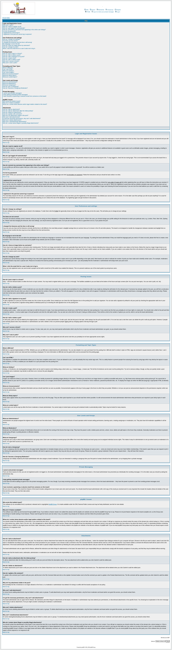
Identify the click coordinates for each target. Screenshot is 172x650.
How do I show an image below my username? (16, 45)
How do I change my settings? (11, 39)
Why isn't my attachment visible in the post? (15, 115)
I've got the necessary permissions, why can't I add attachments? (22, 118)
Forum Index (6, 17)
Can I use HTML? (8, 69)
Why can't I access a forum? (11, 61)
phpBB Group (53, 504)
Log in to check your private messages (103, 11)
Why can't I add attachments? (11, 117)
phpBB (83, 647)
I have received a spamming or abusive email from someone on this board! (24, 96)
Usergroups (109, 9)
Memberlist (100, 9)
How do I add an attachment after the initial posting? (18, 111)
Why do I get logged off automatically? (14, 28)
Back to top (6, 142)
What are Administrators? (10, 82)
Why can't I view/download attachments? (14, 121)
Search (92, 9)
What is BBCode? (8, 68)
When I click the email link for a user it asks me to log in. (19, 48)
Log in (117, 11)
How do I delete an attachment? (12, 112)
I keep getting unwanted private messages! (15, 94)
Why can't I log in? (8, 25)
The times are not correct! (10, 41)
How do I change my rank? (10, 47)
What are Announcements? (11, 74)
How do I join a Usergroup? (11, 86)
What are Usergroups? (9, 85)
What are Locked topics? (10, 77)
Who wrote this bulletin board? (11, 101)
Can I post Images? (8, 72)
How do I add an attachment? (11, 109)
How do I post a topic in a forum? (12, 53)
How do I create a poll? (9, 58)
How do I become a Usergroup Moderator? (15, 88)
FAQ (86, 9)
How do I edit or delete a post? (12, 55)
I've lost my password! (9, 31)
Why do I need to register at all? (12, 26)
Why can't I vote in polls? (10, 62)
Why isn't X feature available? (11, 103)
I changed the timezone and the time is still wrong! (17, 42)
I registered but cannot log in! (11, 32)
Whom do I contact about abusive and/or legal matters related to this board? (25, 104)
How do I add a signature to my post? (14, 56)
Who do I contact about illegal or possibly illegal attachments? (21, 123)
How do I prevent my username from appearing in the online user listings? (24, 29)
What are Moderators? (9, 83)
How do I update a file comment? (12, 114)
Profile (87, 11)
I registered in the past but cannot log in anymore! (17, 34)
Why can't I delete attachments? (12, 120)
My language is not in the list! (11, 44)
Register (118, 9)
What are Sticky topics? (9, 75)
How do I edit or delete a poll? (11, 59)
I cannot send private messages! (12, 93)
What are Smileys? (8, 71)
